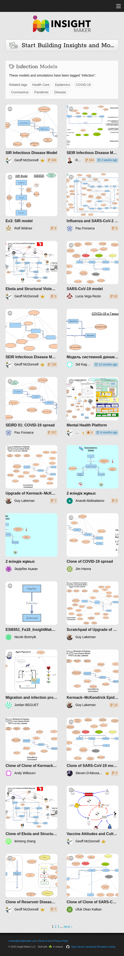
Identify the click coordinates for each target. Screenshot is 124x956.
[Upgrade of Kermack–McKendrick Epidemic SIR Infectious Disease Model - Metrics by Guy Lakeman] (31, 474)
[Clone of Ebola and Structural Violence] (31, 815)
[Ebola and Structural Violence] (31, 270)
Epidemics (62, 85)
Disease (60, 92)
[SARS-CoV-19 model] (92, 270)
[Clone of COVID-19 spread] (92, 542)
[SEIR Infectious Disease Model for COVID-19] (92, 134)
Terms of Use (45, 941)
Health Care (41, 85)
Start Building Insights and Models (63, 45)
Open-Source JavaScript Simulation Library (93, 946)
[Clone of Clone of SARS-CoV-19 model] (92, 883)
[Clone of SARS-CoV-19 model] (92, 746)
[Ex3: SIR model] (31, 202)
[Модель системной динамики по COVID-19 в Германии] (92, 338)
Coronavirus (20, 92)
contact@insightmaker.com (22, 941)
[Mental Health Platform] (92, 406)
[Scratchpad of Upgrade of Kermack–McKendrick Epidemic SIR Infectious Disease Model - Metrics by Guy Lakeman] (92, 610)
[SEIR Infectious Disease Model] (31, 338)
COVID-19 (83, 85)
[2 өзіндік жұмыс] (92, 474)
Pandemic (41, 92)
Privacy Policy (61, 941)
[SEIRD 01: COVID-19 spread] (31, 406)
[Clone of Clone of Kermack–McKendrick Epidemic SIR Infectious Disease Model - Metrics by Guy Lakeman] (31, 746)
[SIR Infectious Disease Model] (31, 134)
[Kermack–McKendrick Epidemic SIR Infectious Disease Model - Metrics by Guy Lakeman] (92, 679)
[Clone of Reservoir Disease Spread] (31, 883)
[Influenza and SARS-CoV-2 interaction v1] (92, 202)
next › (68, 926)
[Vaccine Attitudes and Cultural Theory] (92, 815)
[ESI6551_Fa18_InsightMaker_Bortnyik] (31, 610)
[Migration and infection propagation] (31, 679)
